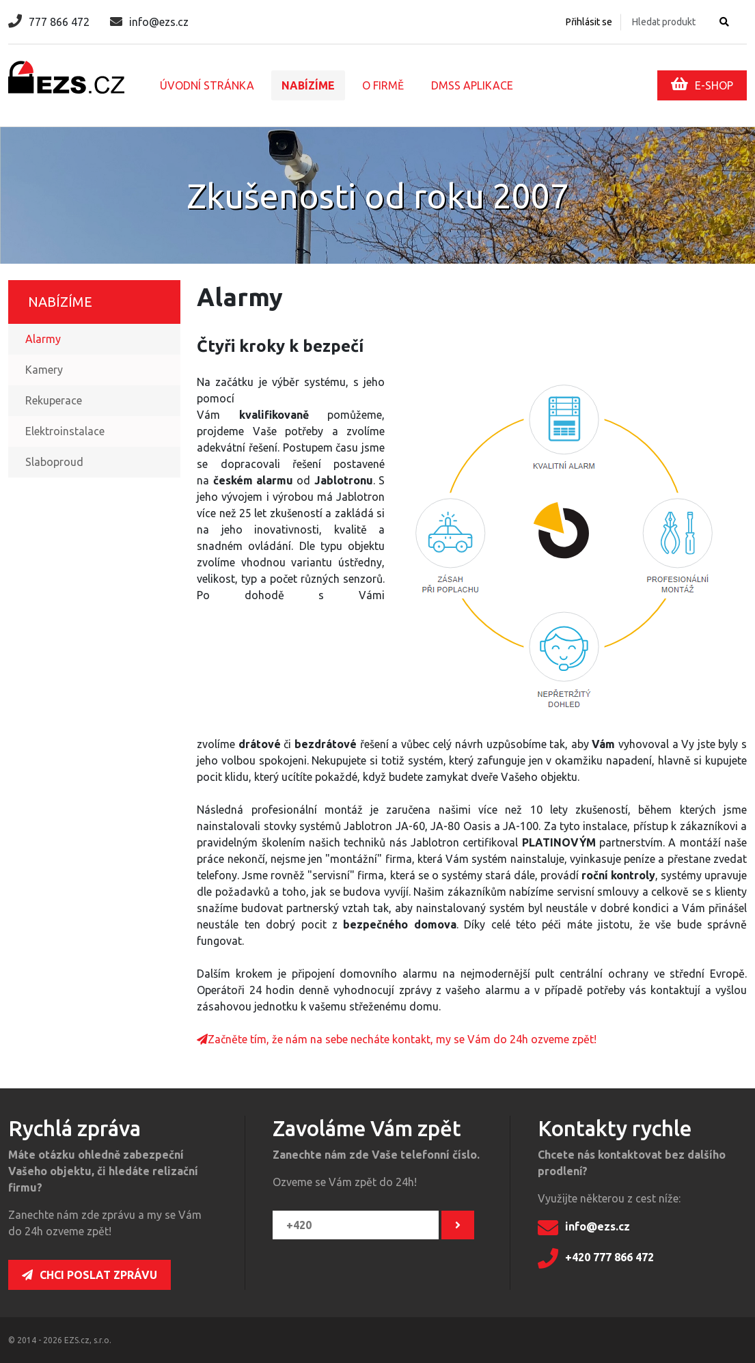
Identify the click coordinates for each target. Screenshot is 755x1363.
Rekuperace (53, 400)
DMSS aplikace (472, 85)
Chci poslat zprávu (89, 1275)
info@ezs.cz (149, 22)
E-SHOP (702, 84)
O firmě (383, 85)
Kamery (44, 369)
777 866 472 (49, 22)
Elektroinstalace (65, 431)
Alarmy (43, 339)
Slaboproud (54, 462)
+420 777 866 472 (596, 1258)
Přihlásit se (589, 21)
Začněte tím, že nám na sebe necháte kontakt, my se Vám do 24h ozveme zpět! (396, 1039)
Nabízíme (308, 85)
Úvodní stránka (207, 85)
